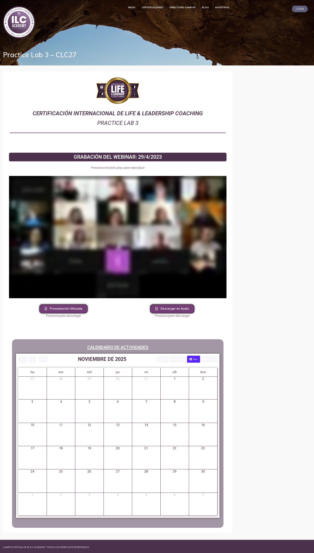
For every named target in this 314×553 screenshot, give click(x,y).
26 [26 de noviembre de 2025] (89, 471)
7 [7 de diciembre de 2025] (203, 495)
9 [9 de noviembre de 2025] (203, 401)
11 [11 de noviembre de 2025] (61, 425)
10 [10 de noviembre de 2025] (32, 425)
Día (164, 359)
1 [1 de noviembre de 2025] (175, 379)
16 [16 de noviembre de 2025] (203, 425)
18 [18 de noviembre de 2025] (61, 448)
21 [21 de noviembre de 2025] (146, 448)
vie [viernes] (146, 372)
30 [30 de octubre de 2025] (118, 379)
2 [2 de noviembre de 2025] (203, 379)
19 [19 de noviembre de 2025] (89, 448)
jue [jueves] (118, 372)
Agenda (211, 359)
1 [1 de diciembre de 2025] (32, 495)
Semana (179, 359)
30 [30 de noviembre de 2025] (203, 471)
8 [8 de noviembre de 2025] (175, 401)
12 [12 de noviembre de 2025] (89, 425)
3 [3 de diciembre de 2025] (89, 495)
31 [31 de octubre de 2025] (146, 379)
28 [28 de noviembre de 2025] (146, 471)
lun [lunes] (32, 372)
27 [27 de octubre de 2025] (32, 379)
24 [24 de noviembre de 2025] (32, 471)
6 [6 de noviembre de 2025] (118, 401)
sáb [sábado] (174, 372)
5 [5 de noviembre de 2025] (89, 401)
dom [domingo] (203, 372)
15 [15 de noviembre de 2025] (174, 425)
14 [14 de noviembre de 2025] (146, 425)
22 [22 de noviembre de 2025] (174, 448)
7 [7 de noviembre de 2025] (146, 401)
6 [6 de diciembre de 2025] (175, 495)
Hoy (43, 359)
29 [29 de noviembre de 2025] (174, 471)
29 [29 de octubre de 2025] (89, 379)
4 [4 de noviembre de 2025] (61, 401)
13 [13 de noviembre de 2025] (118, 425)
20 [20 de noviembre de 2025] (118, 448)
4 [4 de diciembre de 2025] (118, 495)
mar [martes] (60, 372)
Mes (195, 359)
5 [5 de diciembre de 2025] (146, 495)
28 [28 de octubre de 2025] (61, 379)
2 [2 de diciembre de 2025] (61, 495)
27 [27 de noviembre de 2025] (118, 471)
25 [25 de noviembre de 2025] (61, 471)
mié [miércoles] (89, 372)
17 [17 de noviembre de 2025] (32, 448)
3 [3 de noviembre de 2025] (32, 401)
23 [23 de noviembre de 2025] (203, 448)
